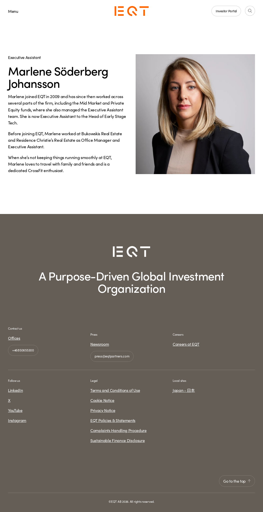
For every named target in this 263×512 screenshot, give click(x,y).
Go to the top (237, 481)
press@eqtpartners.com (112, 356)
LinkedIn (15, 390)
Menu (13, 11)
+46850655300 (23, 350)
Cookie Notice (102, 400)
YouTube (15, 410)
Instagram (17, 420)
